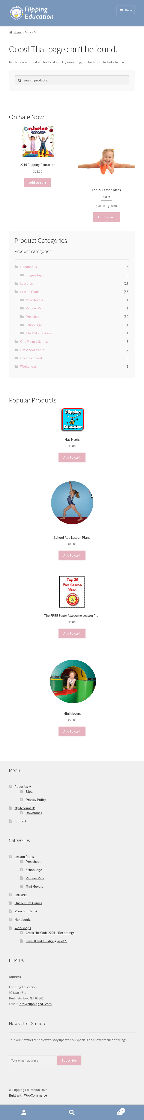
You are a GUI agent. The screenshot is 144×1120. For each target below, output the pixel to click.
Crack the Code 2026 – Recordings (50, 932)
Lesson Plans (29, 291)
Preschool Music (32, 350)
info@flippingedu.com (35, 1004)
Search (72, 1112)
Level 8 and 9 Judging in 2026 (47, 941)
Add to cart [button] (37, 182)
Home (17, 32)
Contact (21, 821)
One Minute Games (34, 341)
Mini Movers (34, 300)
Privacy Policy (36, 799)
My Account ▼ (25, 808)
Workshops (28, 366)
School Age (34, 325)
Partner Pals (35, 308)
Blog (29, 791)
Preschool (33, 316)
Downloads (34, 813)
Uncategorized (31, 358)
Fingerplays (34, 275)
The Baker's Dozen (39, 333)
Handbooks (28, 267)
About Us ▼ (23, 786)
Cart (111, 1109)
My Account (24, 1112)
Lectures (26, 283)
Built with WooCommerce (28, 1095)
